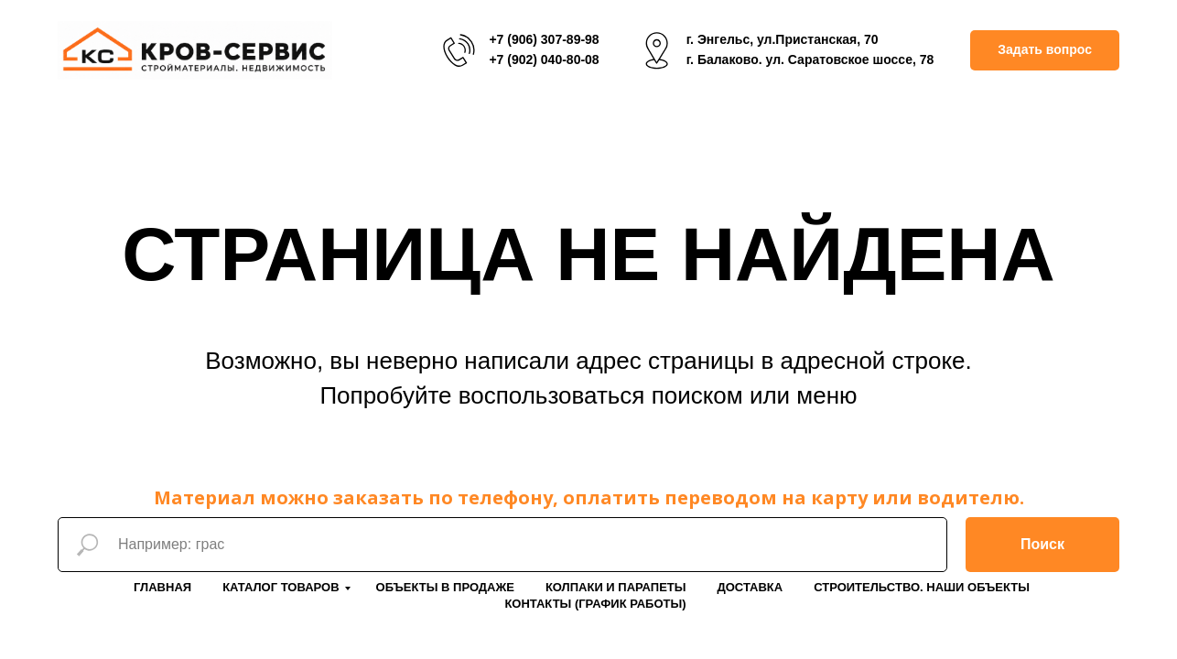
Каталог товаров (280, 587)
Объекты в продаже (445, 587)
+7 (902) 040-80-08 (544, 59)
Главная (162, 587)
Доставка (750, 587)
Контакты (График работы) (595, 603)
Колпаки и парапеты (615, 587)
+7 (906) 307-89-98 (544, 39)
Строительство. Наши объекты (922, 587)
